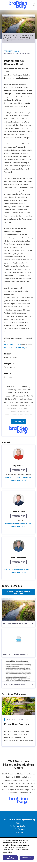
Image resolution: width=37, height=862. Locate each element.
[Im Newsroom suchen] (34, 4)
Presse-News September (17, 724)
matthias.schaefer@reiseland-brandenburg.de (18, 569)
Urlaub (14, 357)
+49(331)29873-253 (18, 526)
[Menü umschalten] (3, 5)
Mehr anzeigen (18, 422)
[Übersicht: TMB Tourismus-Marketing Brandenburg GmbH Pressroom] (18, 5)
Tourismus (8, 357)
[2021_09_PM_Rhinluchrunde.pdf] (18, 670)
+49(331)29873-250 (18, 480)
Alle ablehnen (10, 857)
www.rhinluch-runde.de (12, 344)
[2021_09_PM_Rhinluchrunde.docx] (18, 639)
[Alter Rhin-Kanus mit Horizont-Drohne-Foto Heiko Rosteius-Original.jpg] (18, 609)
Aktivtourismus (9, 367)
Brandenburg (9, 377)
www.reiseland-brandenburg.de (15, 347)
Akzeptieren (26, 858)
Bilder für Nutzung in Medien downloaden (18, 592)
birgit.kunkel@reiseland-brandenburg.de (18, 477)
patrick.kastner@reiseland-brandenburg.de (18, 523)
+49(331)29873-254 (18, 572)
